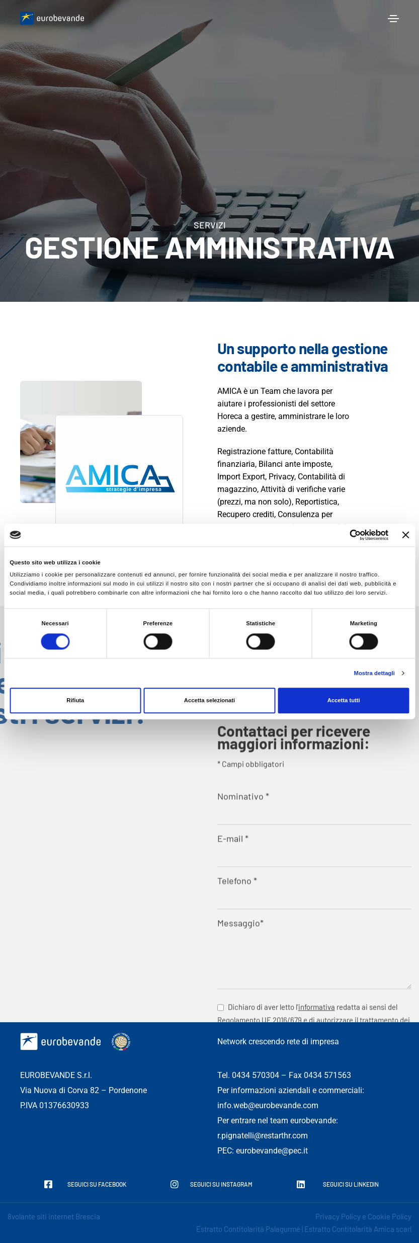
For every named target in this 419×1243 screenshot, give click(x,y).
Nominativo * (314, 1015)
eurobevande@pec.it (272, 1150)
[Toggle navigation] (393, 18)
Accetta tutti (343, 701)
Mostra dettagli (374, 674)
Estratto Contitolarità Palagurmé (248, 1228)
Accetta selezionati (209, 701)
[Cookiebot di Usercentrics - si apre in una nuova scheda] (344, 535)
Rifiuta (75, 701)
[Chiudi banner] (405, 534)
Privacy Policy (338, 1216)
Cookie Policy (389, 1216)
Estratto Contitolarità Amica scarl (357, 1228)
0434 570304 (255, 1075)
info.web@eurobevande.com (267, 1105)
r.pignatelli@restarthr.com (262, 1135)
